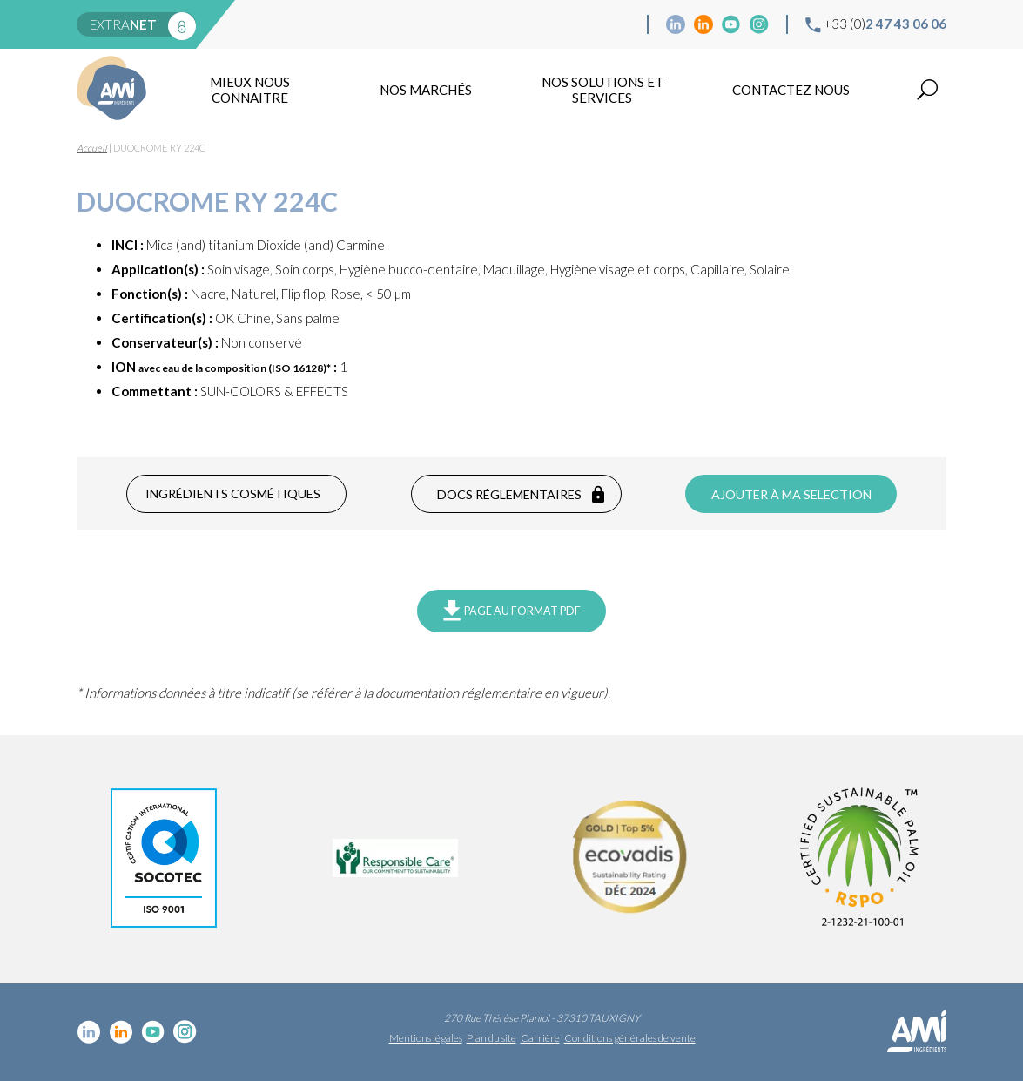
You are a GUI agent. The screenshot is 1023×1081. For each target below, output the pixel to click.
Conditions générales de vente (630, 1037)
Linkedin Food (703, 24)
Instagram (759, 24)
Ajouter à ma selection (791, 494)
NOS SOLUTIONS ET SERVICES (602, 89)
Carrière (540, 1037)
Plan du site (491, 1037)
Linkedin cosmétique (675, 24)
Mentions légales (425, 1037)
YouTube (731, 24)
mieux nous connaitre (250, 89)
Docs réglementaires (509, 494)
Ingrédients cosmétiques (232, 493)
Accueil (92, 147)
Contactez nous (791, 90)
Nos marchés (426, 90)
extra (123, 24)
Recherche (927, 89)
